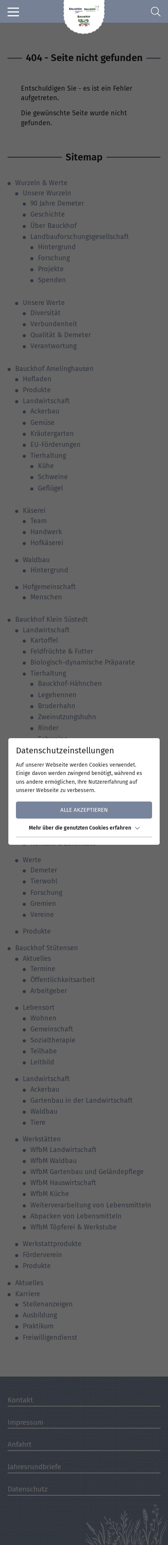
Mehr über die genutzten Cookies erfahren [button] (84, 828)
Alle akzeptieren (84, 809)
